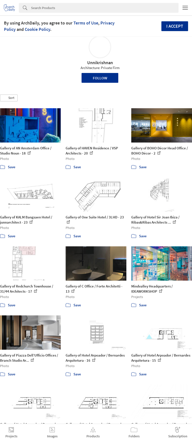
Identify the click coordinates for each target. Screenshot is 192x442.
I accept (174, 26)
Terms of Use (85, 23)
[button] (9, 98)
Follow (100, 77)
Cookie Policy (37, 29)
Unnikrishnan (100, 62)
